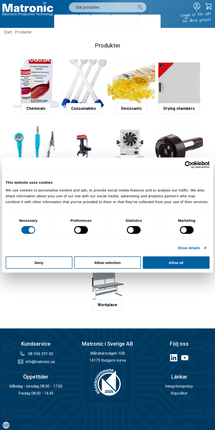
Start (8, 32)
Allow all (176, 262)
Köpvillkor (179, 393)
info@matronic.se (40, 361)
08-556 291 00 (40, 353)
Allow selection (107, 262)
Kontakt (150, 21)
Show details (189, 248)
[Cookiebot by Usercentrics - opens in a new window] (188, 164)
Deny (39, 262)
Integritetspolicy (179, 386)
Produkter (66, 21)
